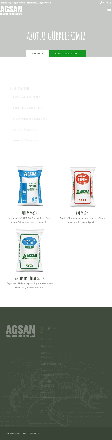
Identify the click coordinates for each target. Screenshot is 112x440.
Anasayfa (37, 54)
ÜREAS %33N (29, 213)
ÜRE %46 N (82, 213)
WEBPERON (34, 433)
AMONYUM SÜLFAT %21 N (29, 278)
